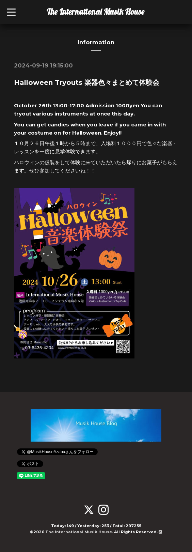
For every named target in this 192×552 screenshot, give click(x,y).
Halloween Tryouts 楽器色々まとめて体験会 (86, 82)
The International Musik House (95, 11)
